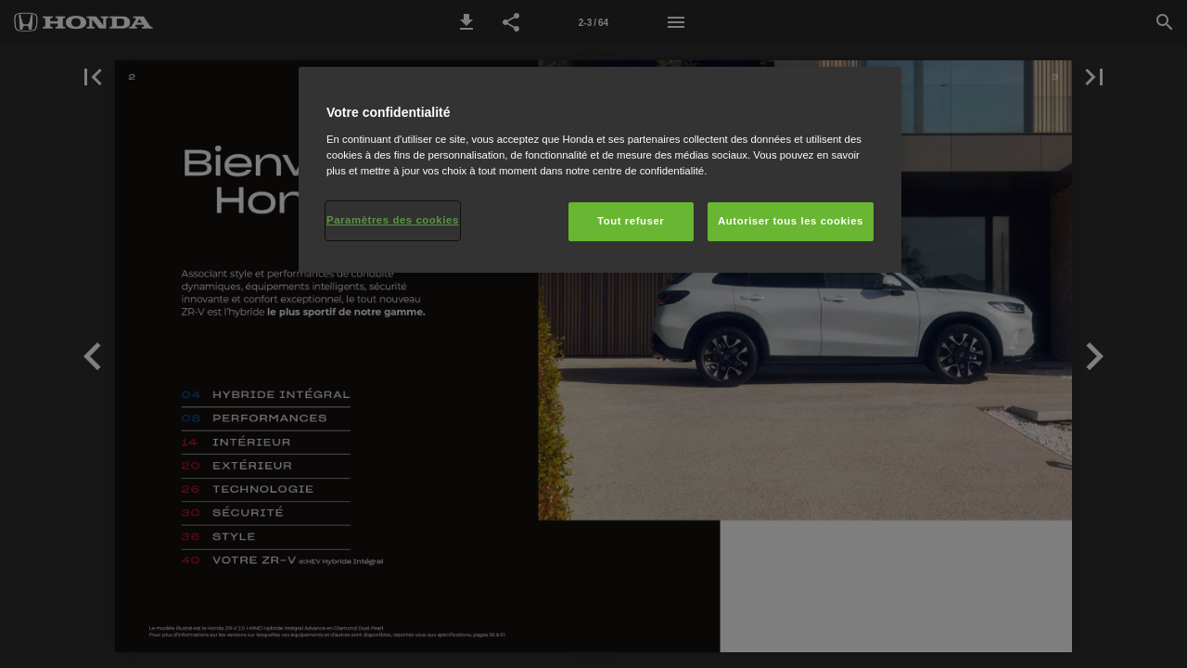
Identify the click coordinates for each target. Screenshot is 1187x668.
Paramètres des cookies (392, 219)
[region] (600, 170)
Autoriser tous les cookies (790, 220)
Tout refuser (630, 220)
